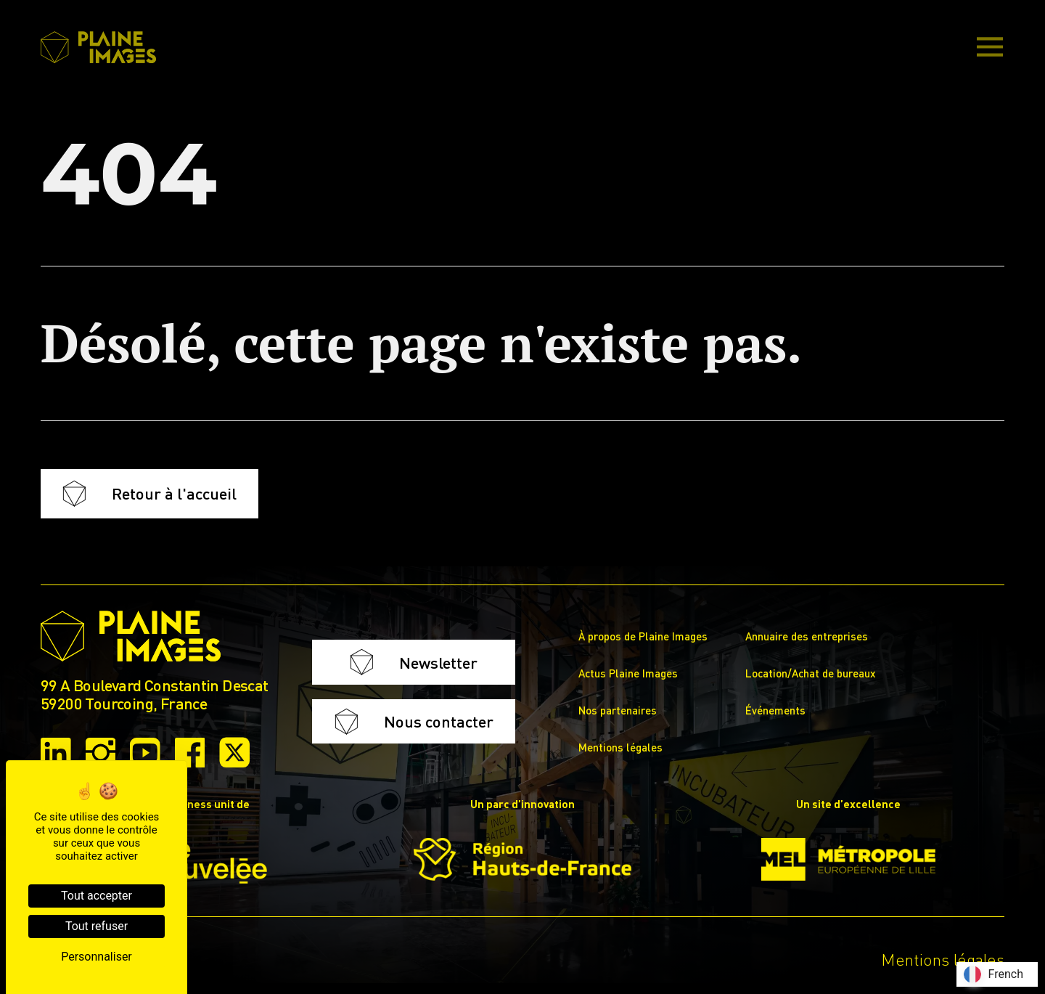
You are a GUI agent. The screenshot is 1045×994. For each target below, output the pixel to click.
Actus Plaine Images (628, 673)
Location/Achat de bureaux (810, 673)
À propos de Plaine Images (643, 636)
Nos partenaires (617, 710)
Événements (775, 710)
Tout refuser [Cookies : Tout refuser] (96, 926)
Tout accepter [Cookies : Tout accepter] (96, 896)
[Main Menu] (990, 48)
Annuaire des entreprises (806, 636)
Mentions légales (620, 747)
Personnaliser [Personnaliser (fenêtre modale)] (96, 957)
